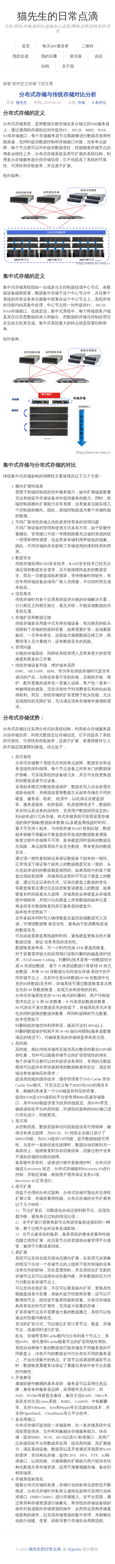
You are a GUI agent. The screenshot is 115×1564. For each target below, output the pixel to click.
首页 (26, 46)
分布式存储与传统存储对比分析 (57, 95)
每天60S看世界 (55, 46)
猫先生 (21, 102)
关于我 (68, 66)
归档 (45, 66)
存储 (81, 102)
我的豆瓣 (49, 56)
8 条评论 (99, 102)
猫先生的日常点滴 (57, 16)
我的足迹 (21, 56)
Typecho (75, 1549)
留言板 (76, 56)
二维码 (87, 46)
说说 (98, 56)
